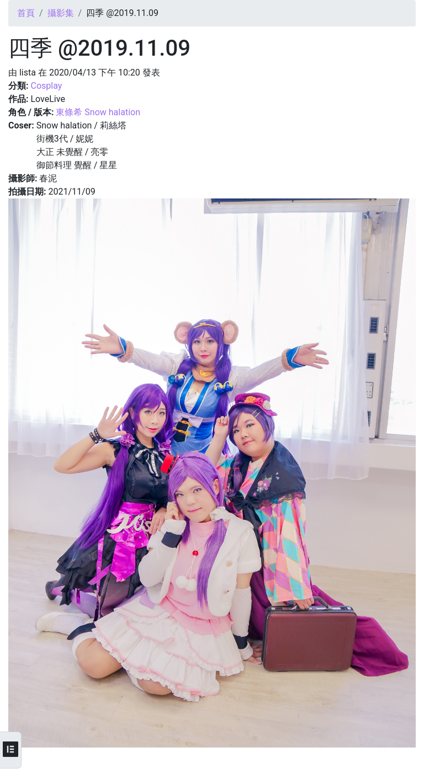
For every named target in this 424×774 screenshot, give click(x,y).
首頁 (26, 13)
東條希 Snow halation (98, 112)
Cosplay (46, 85)
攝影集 (60, 13)
